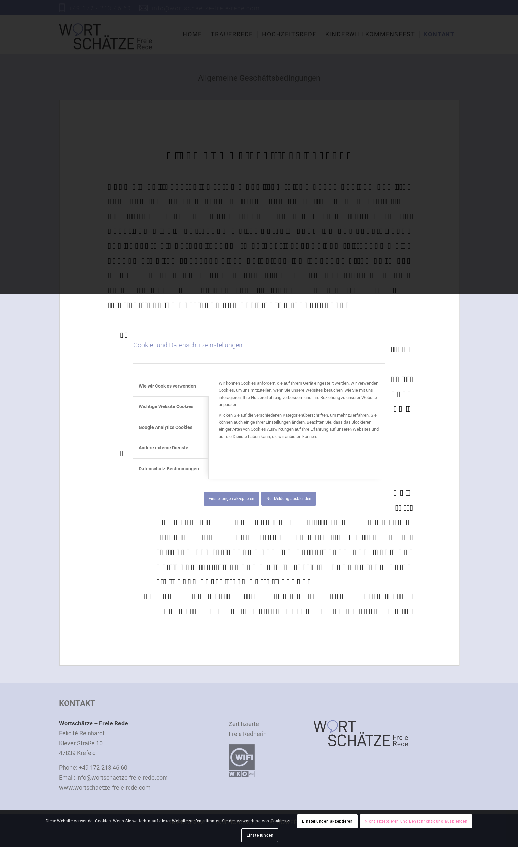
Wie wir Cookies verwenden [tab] (167, 386)
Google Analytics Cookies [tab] (165, 427)
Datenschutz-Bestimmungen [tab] (169, 468)
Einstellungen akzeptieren (231, 498)
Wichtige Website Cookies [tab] (166, 406)
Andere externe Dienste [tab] (163, 447)
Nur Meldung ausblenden (288, 498)
